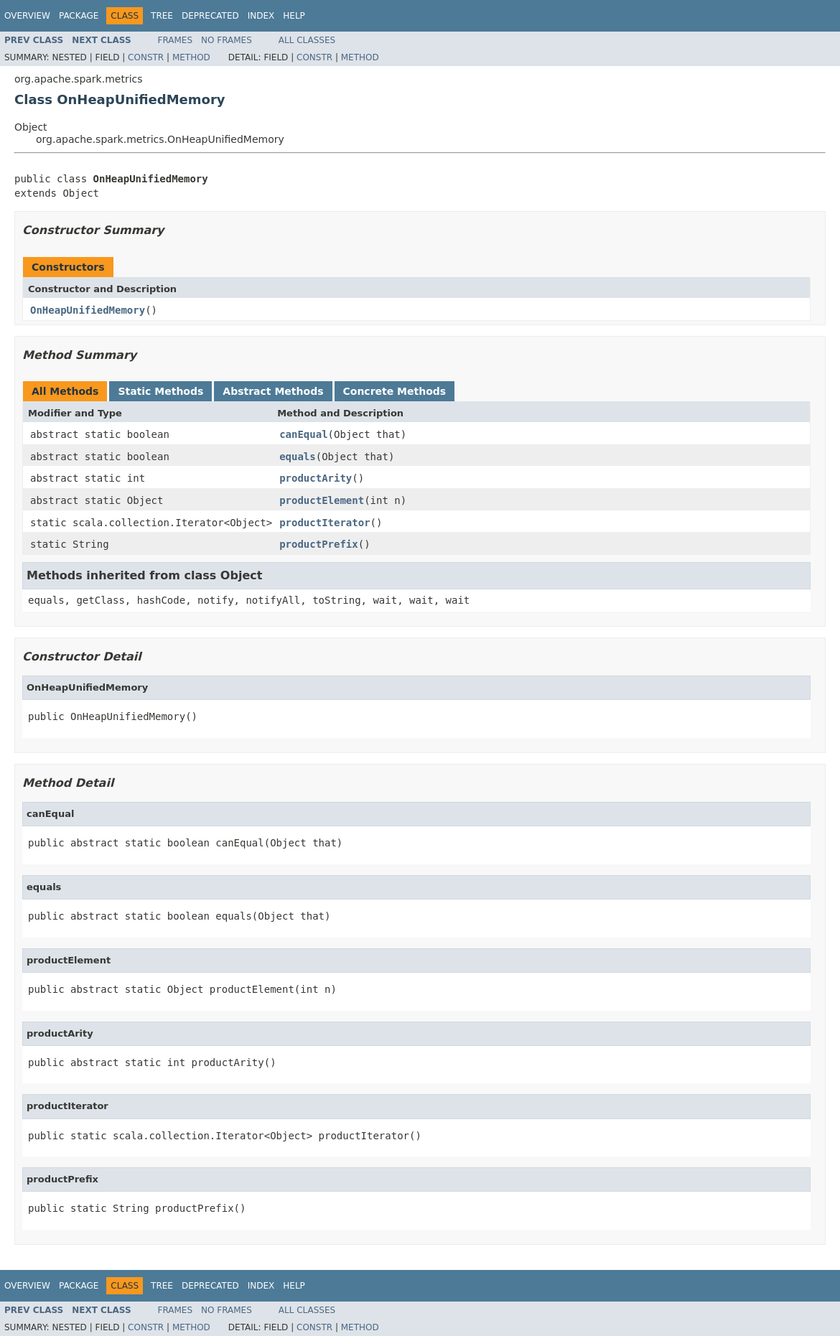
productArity (315, 478)
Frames (175, 40)
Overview (27, 16)
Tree (162, 16)
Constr (146, 57)
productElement (321, 500)
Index (261, 16)
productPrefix (318, 544)
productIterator (324, 522)
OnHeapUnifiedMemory (87, 310)
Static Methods (160, 391)
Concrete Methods (395, 391)
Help (294, 16)
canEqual (303, 434)
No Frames (226, 40)
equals (297, 456)
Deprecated (210, 16)
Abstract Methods (273, 391)
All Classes (307, 40)
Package (78, 16)
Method (191, 57)
